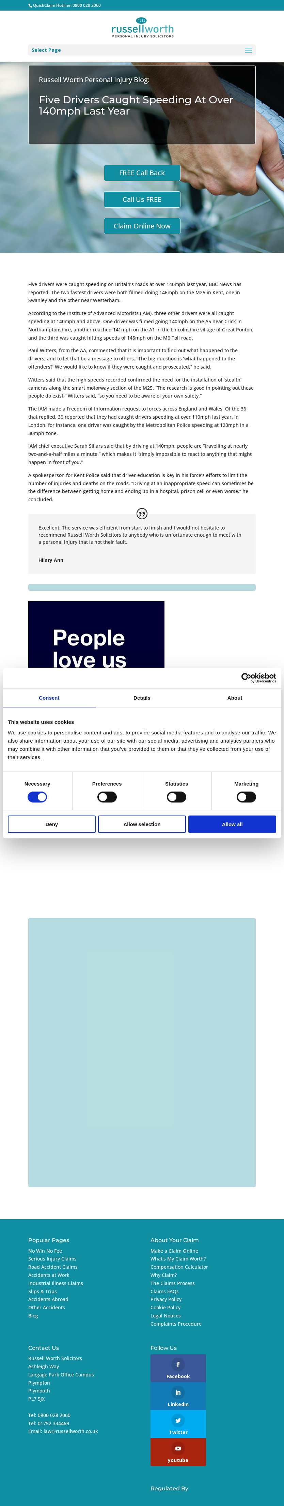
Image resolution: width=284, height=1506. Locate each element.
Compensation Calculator (179, 1267)
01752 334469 (53, 1423)
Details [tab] (142, 697)
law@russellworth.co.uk (71, 1431)
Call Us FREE (142, 199)
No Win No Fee (45, 1251)
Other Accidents (46, 1307)
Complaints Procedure (176, 1324)
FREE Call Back (142, 172)
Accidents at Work (48, 1275)
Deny (51, 824)
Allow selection (141, 824)
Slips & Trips (42, 1291)
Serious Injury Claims (52, 1258)
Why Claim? (164, 1275)
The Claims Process (173, 1283)
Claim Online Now (142, 225)
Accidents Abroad (48, 1299)
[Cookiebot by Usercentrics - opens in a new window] (246, 678)
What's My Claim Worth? (178, 1258)
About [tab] (234, 697)
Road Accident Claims (53, 1267)
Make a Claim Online (174, 1251)
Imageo (203, 1496)
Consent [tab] (49, 697)
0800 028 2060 (87, 5)
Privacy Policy (166, 1299)
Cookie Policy (165, 1307)
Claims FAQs (165, 1291)
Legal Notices (166, 1315)
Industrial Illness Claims (55, 1283)
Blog (33, 1315)
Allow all (232, 824)
